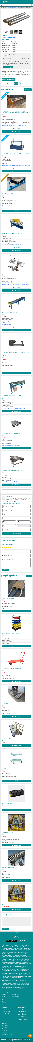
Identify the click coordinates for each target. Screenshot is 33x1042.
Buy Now (16, 83)
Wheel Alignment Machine (8, 977)
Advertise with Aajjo (22, 1011)
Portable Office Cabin (15, 956)
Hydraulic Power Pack (21, 960)
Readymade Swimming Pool (15, 981)
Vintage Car (26, 983)
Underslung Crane (27, 963)
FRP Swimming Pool (6, 980)
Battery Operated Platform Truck (9, 984)
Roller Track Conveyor (8, 598)
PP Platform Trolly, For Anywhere (11, 668)
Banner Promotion (22, 1014)
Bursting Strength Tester (7, 966)
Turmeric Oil (24, 987)
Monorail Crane (18, 965)
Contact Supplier (7, 67)
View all (28, 576)
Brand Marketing (21, 1016)
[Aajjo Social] (19, 940)
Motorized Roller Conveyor (9, 867)
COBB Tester (25, 965)
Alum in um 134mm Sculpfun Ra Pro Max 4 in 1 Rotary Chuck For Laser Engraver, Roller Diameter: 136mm (16, 354)
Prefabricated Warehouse (8, 958)
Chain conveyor (6, 903)
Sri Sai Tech (12, 54)
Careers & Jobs (15, 996)
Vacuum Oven (18, 959)
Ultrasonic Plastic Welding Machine (14, 972)
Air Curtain (17, 969)
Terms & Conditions (6, 1011)
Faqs (3, 1004)
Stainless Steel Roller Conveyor (11, 433)
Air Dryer (29, 974)
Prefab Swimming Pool (24, 979)
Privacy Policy (5, 1013)
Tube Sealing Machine (7, 946)
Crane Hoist (11, 965)
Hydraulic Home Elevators (23, 949)
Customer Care (5, 997)
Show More (27, 89)
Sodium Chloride (5, 988)
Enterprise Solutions (22, 1019)
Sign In (29, 2)
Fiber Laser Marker (20, 967)
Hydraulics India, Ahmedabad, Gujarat (11, 205)
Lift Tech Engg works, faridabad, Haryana (12, 244)
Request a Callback (8, 79)
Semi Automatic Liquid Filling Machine (18, 974)
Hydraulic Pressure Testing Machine (20, 966)
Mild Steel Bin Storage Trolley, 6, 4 (11, 633)
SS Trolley (5, 703)
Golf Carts (21, 983)
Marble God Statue (11, 969)
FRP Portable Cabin (15, 955)
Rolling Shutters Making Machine (10, 976)
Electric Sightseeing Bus (12, 983)
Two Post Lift (28, 976)
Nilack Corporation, (6, 324)
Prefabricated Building (26, 956)
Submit (5, 569)
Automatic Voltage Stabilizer (16, 963)
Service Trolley (6, 768)
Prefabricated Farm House (7, 953)
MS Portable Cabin (6, 955)
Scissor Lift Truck (23, 951)
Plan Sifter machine (12, 970)
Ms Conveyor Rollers (8, 193)
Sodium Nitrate (8, 987)
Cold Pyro (9, 986)
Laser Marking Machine (17, 944)
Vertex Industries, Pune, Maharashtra (11, 445)
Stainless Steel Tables (11, 948)
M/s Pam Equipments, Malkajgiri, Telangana (12, 481)
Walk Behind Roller (18, 945)
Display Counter (13, 949)
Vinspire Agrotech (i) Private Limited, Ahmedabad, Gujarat (16, 284)
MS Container (23, 955)
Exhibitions (4, 1002)
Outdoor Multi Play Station (7, 945)
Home (2, 7)
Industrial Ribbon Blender (17, 946)
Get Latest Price (11, 37)
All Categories (15, 997)
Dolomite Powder (13, 988)
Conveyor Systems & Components (10, 7)
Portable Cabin (26, 944)
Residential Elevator (6, 951)
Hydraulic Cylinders (12, 960)
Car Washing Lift (20, 976)
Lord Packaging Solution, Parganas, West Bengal (13, 408)
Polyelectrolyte (21, 988)
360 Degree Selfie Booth (17, 986)
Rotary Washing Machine (17, 962)
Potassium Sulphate (16, 987)
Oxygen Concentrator (21, 984)
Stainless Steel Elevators (7, 952)
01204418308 (5, 1025)
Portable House (23, 952)
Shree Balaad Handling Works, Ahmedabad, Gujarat (14, 125)
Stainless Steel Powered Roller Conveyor (13, 470)
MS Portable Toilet (18, 953)
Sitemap (4, 996)
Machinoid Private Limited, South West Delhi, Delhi (14, 367)
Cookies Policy (5, 1009)
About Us (4, 994)
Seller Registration (22, 1009)
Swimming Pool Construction (18, 980)
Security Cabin (16, 952)
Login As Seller (21, 1021)
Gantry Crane (5, 965)
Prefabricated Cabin (6, 956)
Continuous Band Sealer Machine (15, 973)
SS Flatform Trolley (7, 739)
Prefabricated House (18, 958)
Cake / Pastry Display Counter (8, 967)
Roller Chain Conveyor (8, 832)
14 (2, 273)
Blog (3, 999)
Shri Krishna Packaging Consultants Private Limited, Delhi (16, 165)
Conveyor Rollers (21, 7)
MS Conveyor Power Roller (9, 312)
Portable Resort (26, 953)
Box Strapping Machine (22, 948)
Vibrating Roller (26, 945)
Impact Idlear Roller (7, 803)
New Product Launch (22, 1017)
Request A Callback (16, 933)
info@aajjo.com (5, 1030)
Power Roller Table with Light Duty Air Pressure (15, 153)
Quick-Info (4, 1001)
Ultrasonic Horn (20, 970)
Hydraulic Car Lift (15, 951)
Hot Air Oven (24, 959)
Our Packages (21, 1013)
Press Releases (15, 994)
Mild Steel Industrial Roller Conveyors (12, 233)
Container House (10, 959)
